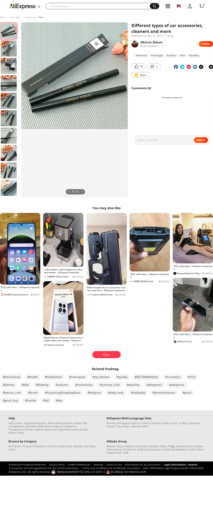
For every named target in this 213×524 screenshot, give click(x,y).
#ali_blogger (157, 55)
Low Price (51, 446)
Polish (144, 426)
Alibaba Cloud (184, 446)
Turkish (183, 423)
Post (41, 17)
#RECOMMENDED (146, 377)
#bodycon (94, 393)
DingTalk (142, 449)
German (156, 423)
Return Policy (16, 432)
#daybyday (138, 393)
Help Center (16, 423)
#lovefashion (53, 377)
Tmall (190, 449)
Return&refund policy (60, 423)
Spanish (136, 423)
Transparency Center (21, 429)
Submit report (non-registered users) (56, 429)
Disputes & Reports (35, 423)
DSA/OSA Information (38, 426)
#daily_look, (116, 393)
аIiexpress (30, 17)
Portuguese (123, 423)
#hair (182, 55)
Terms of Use (114, 464)
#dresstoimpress (163, 393)
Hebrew (135, 426)
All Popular (15, 446)
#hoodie (30, 400)
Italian (166, 423)
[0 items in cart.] (201, 6)
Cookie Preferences (79, 464)
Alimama (153, 446)
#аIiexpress (141, 55)
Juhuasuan (154, 449)
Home (3, 17)
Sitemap (98, 464)
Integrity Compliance (64, 426)
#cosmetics (173, 377)
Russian (111, 423)
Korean (110, 426)
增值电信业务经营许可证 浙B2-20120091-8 (81, 472)
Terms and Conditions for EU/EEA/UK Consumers (111, 468)
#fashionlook (11, 377)
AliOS (118, 452)
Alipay (163, 446)
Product (27, 446)
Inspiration (15, 17)
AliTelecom (129, 449)
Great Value (65, 446)
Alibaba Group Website (120, 446)
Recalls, (84, 429)
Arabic (126, 426)
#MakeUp (42, 385)
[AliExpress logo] (22, 6)
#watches (133, 385)
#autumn (62, 385)
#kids (25, 385)
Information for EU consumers (143, 464)
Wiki (86, 446)
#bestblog (194, 55)
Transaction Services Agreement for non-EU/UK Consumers (44, 468)
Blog (92, 446)
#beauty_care (12, 393)
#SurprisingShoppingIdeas (62, 393)
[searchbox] (99, 6)
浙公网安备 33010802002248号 (126, 472)
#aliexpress (154, 385)
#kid (46, 400)
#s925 (192, 377)
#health (32, 377)
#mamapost (77, 377)
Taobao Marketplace (174, 449)
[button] (39, 6)
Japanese (194, 423)
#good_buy (10, 400)
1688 (125, 452)
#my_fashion (101, 377)
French (146, 423)
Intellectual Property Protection (27, 464)
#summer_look (110, 385)
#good (186, 393)
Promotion (39, 446)
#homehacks (83, 385)
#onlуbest (171, 55)
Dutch (174, 423)
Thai (118, 426)
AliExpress (141, 446)
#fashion (9, 385)
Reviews (78, 446)
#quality (122, 377)
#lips (59, 400)
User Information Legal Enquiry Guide (165, 468)
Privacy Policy (57, 464)
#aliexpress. (177, 385)
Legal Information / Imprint (181, 464)
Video (12, 449)
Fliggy (171, 446)
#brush (33, 393)
